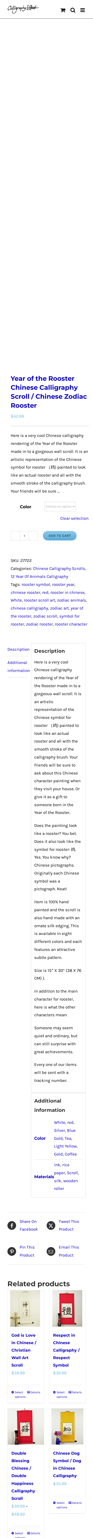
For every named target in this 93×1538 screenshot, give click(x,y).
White (16, 381)
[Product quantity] (24, 316)
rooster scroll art (39, 381)
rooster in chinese (67, 373)
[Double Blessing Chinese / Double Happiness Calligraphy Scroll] (26, 1207)
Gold (58, 934)
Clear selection (74, 298)
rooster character (71, 404)
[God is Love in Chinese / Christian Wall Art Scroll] (26, 1089)
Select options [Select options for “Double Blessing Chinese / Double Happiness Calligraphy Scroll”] (20, 1316)
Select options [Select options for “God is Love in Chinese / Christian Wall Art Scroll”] (20, 1175)
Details (35, 1173)
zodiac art (59, 388)
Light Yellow (65, 926)
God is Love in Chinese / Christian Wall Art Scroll (23, 1131)
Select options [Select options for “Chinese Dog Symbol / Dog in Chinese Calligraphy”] (62, 1286)
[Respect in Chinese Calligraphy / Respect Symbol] (67, 1089)
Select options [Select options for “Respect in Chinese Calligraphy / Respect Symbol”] (62, 1175)
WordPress (55, 1366)
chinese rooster (25, 373)
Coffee (71, 934)
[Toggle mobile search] (72, 10)
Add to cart (60, 316)
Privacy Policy (57, 1354)
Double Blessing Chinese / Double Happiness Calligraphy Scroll (23, 1257)
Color (25, 287)
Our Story (77, 1354)
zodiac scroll (45, 396)
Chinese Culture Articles (28, 1360)
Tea (68, 918)
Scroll (72, 953)
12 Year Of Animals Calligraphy (39, 357)
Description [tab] (17, 430)
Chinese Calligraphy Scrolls (59, 349)
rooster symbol (36, 365)
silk (57, 961)
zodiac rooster (39, 404)
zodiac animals (71, 381)
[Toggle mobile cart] (63, 10)
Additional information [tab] (17, 447)
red (45, 373)
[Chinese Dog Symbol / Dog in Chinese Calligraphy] (67, 1207)
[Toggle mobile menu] (83, 10)
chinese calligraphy (29, 388)
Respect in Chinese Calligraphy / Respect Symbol (66, 1131)
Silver (59, 910)
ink (57, 945)
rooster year (63, 365)
